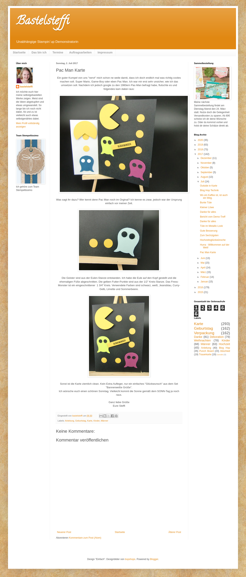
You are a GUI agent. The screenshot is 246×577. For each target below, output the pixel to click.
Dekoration (217, 336)
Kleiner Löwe (207, 207)
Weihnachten (202, 340)
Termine (58, 52)
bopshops (130, 559)
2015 (201, 292)
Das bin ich (39, 52)
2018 (201, 149)
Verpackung (204, 333)
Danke (198, 336)
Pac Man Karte (208, 252)
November (206, 163)
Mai (203, 262)
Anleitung (69, 420)
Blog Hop (224, 347)
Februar (205, 277)
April (203, 267)
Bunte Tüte (206, 202)
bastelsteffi (26, 86)
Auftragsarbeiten (80, 52)
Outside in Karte (208, 185)
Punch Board (206, 351)
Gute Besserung (208, 230)
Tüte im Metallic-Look (211, 226)
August (205, 177)
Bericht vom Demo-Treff (212, 216)
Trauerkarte (205, 354)
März (204, 272)
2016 (201, 287)
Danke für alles (208, 212)
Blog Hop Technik (209, 190)
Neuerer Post (64, 532)
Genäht (220, 354)
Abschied (225, 351)
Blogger (154, 559)
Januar (205, 281)
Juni (203, 258)
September (207, 172)
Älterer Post (174, 532)
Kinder (97, 420)
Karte (89, 420)
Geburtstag (80, 420)
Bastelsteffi (42, 21)
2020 (201, 140)
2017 (201, 154)
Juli (203, 181)
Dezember (206, 158)
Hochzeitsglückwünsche (213, 240)
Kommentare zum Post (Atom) (85, 537)
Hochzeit (224, 344)
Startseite (19, 52)
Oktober (205, 167)
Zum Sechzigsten (209, 235)
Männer (104, 420)
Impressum (105, 52)
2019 (201, 144)
